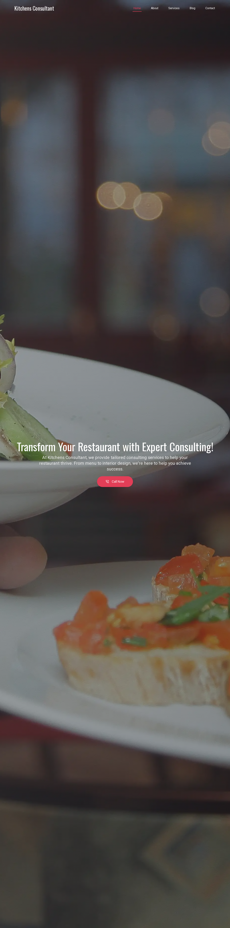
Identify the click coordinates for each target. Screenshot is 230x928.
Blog (192, 8)
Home (137, 8)
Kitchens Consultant (34, 8)
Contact (210, 8)
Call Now (115, 481)
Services (174, 8)
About (154, 8)
